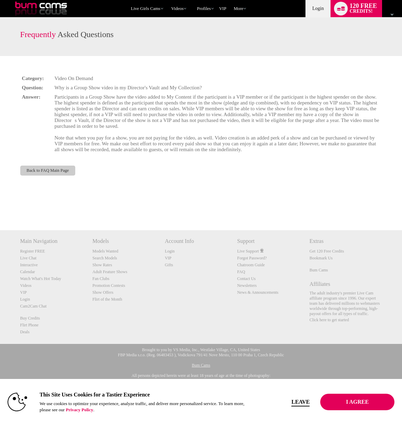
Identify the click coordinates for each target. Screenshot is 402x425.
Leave (294, 402)
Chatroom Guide (251, 264)
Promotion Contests (108, 285)
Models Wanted (105, 251)
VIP (222, 8)
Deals (25, 331)
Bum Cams (319, 270)
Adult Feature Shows (109, 271)
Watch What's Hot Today (41, 278)
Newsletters (247, 285)
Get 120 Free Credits (327, 251)
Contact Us (246, 278)
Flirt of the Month (107, 299)
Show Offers (102, 292)
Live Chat (28, 258)
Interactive (29, 264)
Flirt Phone (29, 325)
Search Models (104, 258)
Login (318, 8)
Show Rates (102, 264)
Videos (177, 8)
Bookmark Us (321, 258)
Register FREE (32, 251)
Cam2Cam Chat (33, 306)
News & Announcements (257, 292)
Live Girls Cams (145, 8)
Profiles (204, 8)
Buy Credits (30, 318)
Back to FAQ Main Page (47, 170)
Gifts (169, 264)
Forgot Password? (252, 258)
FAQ (241, 271)
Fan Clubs (100, 278)
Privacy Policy (90, 409)
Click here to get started (329, 319)
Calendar (27, 271)
